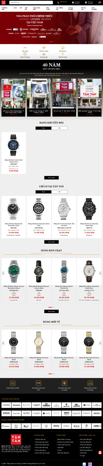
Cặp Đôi (26, 8)
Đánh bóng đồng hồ (86, 445)
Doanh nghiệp (70, 8)
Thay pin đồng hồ (85, 437)
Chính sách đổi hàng (41, 442)
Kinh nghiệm (94, 8)
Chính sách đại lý (40, 445)
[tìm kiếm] (51, 2)
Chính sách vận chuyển (42, 448)
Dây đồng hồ (59, 8)
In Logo (82, 450)
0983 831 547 (63, 1)
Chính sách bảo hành (41, 437)
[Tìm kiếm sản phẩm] (31, 2)
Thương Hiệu (4, 8)
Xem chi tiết (13, 108)
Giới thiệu (61, 442)
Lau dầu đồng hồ (85, 442)
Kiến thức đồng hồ (63, 448)
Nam (15, 8)
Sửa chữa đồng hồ (86, 434)
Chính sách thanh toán (42, 439)
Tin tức (60, 445)
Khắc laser (83, 448)
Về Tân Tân (83, 8)
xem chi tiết (65, 69)
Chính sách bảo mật (64, 439)
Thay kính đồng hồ (86, 439)
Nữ (21, 8)
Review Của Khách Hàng (65, 437)
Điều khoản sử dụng (64, 434)
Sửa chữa (48, 8)
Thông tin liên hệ (40, 434)
